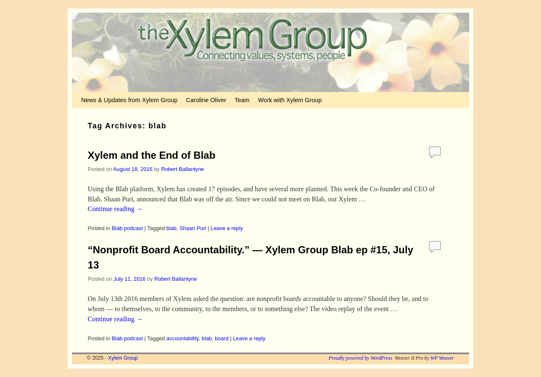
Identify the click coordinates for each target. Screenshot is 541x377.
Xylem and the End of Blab (152, 155)
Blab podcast (127, 228)
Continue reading (115, 208)
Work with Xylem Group (290, 100)
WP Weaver (442, 358)
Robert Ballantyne (182, 169)
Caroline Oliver (206, 100)
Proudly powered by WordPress (360, 358)
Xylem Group (123, 358)
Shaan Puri (193, 228)
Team (242, 100)
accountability (183, 338)
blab (172, 228)
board (222, 338)
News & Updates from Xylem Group (129, 100)
